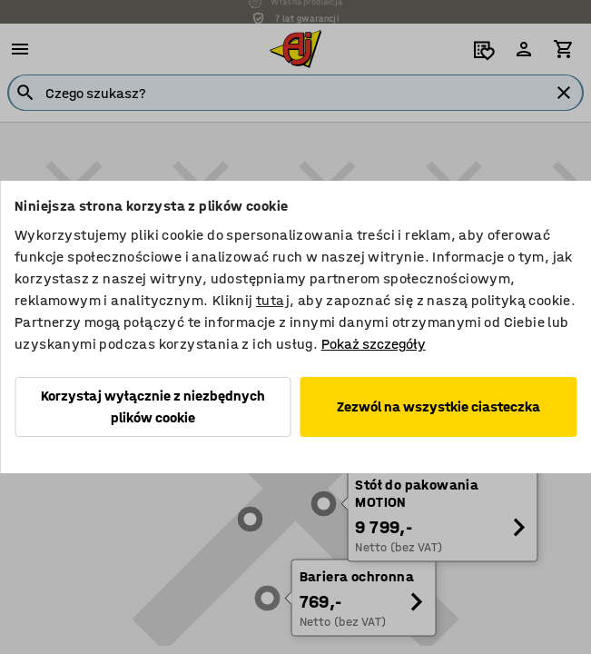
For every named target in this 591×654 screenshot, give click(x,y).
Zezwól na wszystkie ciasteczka (438, 406)
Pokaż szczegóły (373, 343)
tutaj (273, 300)
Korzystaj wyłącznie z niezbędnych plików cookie (153, 406)
